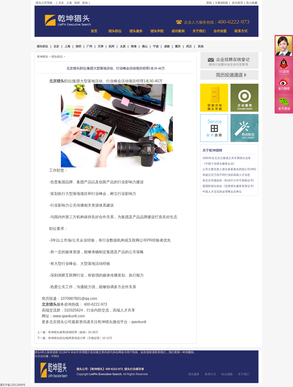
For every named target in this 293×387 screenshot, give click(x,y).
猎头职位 (115, 31)
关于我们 (199, 31)
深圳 (77, 2)
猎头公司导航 (44, 2)
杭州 (111, 46)
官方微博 (284, 85)
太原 (123, 46)
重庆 (178, 46)
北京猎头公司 (60, 322)
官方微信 (284, 104)
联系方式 (241, 31)
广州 (89, 46)
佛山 (144, 46)
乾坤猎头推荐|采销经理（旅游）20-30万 (73, 332)
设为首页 (237, 2)
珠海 (133, 46)
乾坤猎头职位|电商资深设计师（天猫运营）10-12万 (80, 338)
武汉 (189, 46)
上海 (69, 2)
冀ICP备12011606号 (12, 385)
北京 (61, 2)
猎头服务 (136, 31)
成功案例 (178, 31)
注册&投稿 (221, 2)
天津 (100, 46)
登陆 (209, 2)
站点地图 (227, 374)
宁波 (156, 46)
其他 (85, 2)
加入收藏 (251, 2)
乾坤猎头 (42, 56)
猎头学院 (157, 31)
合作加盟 (220, 31)
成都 (167, 46)
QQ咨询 (284, 66)
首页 (94, 31)
